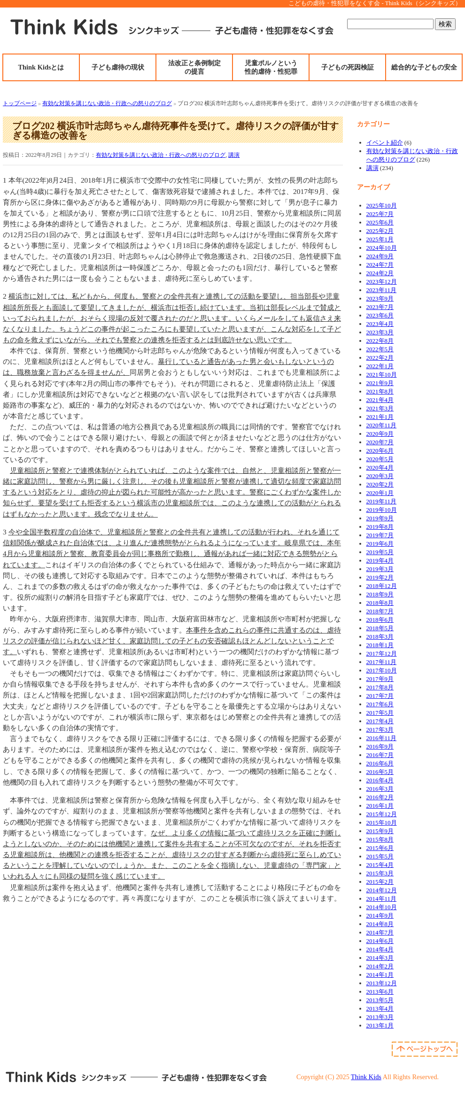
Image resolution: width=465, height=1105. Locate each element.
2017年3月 (380, 729)
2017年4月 (380, 721)
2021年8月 (380, 391)
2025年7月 (380, 213)
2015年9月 (380, 831)
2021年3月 (380, 408)
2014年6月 (380, 940)
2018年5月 (380, 628)
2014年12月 (381, 890)
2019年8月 (380, 526)
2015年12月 (381, 814)
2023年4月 (380, 323)
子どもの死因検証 (347, 67)
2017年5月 (380, 712)
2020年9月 (380, 433)
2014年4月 (380, 949)
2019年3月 (380, 568)
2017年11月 (381, 661)
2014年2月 (380, 966)
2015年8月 (380, 839)
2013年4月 (380, 1008)
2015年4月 (380, 864)
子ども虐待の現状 (118, 67)
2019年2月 (380, 577)
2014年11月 (381, 898)
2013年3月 (380, 1016)
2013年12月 (381, 983)
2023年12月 (381, 281)
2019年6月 (380, 543)
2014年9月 (380, 915)
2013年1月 (380, 1025)
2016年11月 (381, 738)
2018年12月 (381, 585)
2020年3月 (380, 475)
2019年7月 (380, 535)
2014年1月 (380, 974)
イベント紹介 (384, 142)
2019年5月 (380, 552)
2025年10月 (381, 205)
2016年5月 (380, 771)
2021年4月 (380, 399)
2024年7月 (380, 264)
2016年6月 (380, 763)
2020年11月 (381, 425)
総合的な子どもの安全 (424, 67)
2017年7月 (380, 695)
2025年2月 (380, 230)
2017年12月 (381, 653)
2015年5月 (380, 856)
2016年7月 (380, 754)
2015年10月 (381, 822)
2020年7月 (380, 442)
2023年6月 (380, 315)
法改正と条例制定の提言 (194, 67)
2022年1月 (380, 366)
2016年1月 (380, 805)
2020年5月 (380, 459)
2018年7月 (380, 611)
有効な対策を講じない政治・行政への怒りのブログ (107, 103)
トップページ (20, 103)
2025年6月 (380, 222)
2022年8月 (380, 340)
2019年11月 (381, 501)
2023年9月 (380, 298)
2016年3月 (380, 788)
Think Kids (366, 1077)
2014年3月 (380, 957)
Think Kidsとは (41, 67)
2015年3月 (380, 873)
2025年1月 (380, 239)
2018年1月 (380, 645)
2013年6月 (380, 991)
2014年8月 (380, 923)
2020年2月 (380, 484)
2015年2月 (380, 881)
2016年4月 (380, 780)
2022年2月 (380, 357)
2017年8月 (380, 687)
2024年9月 (380, 256)
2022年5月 (380, 349)
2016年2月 (380, 797)
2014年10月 (381, 907)
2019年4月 (380, 560)
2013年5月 (380, 1000)
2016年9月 (380, 746)
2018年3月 (380, 636)
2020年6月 (380, 450)
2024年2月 (380, 273)
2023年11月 (381, 290)
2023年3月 (380, 332)
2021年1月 (380, 416)
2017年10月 (381, 670)
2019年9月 (380, 518)
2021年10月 (381, 374)
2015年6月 (380, 847)
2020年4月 (380, 467)
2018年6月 (380, 619)
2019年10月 (381, 509)
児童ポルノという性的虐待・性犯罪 (271, 67)
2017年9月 (380, 678)
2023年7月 (380, 306)
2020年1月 (380, 492)
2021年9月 (380, 382)
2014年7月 (380, 932)
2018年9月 (380, 594)
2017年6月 (380, 704)
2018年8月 (380, 602)
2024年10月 (381, 247)
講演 (234, 155)
